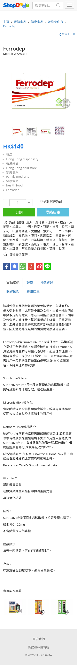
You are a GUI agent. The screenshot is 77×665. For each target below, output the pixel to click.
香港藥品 (12, 163)
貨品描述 (13, 282)
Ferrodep (12, 190)
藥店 (9, 154)
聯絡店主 (53, 212)
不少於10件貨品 (51, 201)
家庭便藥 (12, 172)
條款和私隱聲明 (38, 647)
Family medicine (17, 176)
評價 (29, 282)
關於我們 (38, 639)
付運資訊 (46, 282)
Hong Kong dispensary (22, 159)
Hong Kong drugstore (21, 168)
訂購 (19, 212)
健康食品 (12, 181)
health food (14, 185)
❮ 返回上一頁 (67, 34)
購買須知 (13, 291)
